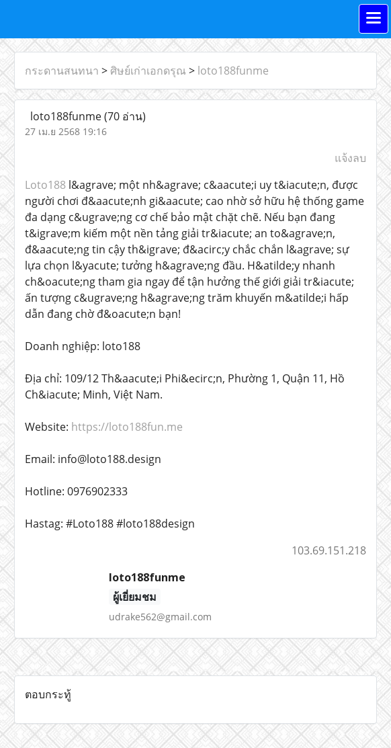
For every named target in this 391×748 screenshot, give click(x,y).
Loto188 (47, 184)
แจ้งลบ (350, 158)
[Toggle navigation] (373, 19)
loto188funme (233, 70)
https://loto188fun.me (127, 426)
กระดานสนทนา (62, 70)
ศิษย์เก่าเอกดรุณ (148, 70)
